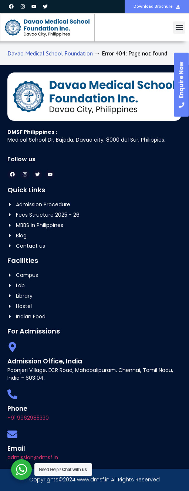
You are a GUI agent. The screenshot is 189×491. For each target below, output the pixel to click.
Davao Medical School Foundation (50, 53)
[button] (179, 27)
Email (16, 448)
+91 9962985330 (28, 417)
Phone (17, 408)
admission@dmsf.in (32, 457)
